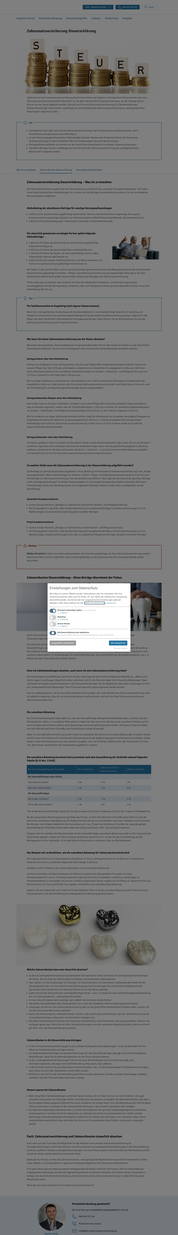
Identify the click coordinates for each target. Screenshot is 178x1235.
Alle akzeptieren (118, 643)
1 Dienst (62, 613)
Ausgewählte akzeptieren (63, 643)
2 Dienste (62, 619)
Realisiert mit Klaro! (120, 648)
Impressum (111, 603)
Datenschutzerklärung (94, 603)
